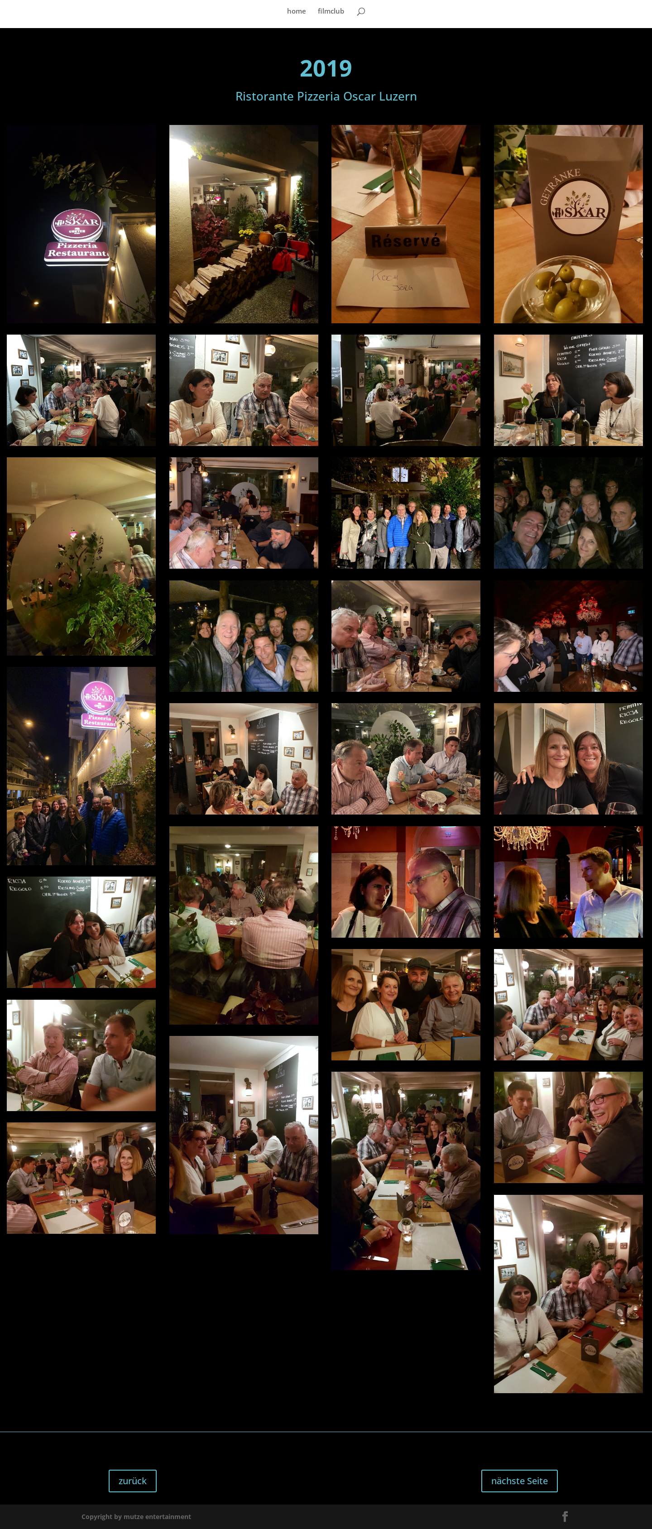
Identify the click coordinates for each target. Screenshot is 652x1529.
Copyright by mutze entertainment (136, 1516)
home (296, 11)
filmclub (331, 11)
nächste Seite (519, 1481)
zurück (133, 1481)
